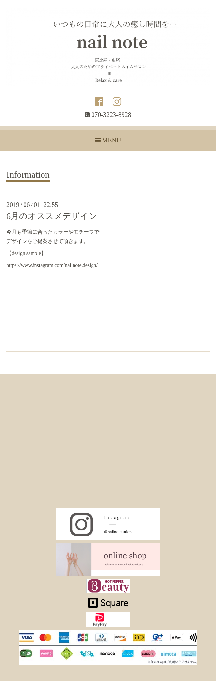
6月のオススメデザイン (51, 216)
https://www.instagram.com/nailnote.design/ (52, 265)
